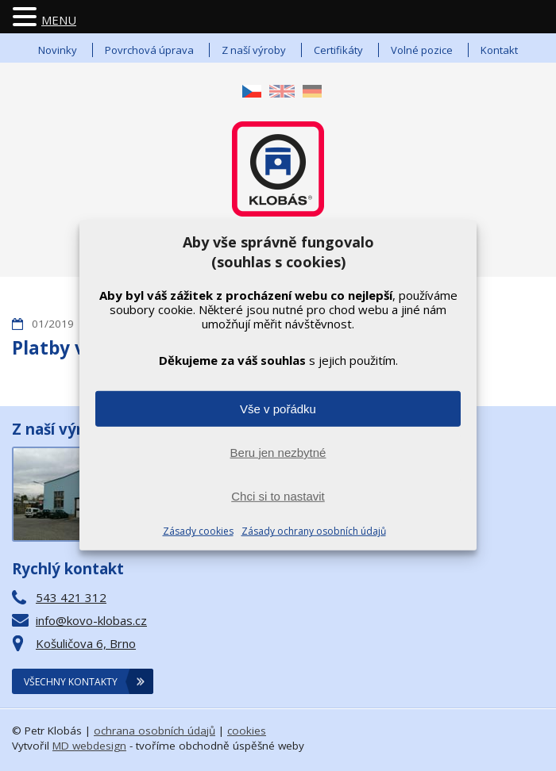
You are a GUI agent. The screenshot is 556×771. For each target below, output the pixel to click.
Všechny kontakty (71, 682)
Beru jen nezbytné (278, 452)
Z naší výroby (254, 50)
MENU (58, 20)
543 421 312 (71, 597)
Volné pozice (422, 50)
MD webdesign (89, 745)
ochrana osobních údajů (154, 730)
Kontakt (499, 50)
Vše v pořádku (278, 409)
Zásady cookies (198, 531)
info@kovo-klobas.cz (91, 620)
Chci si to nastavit (278, 496)
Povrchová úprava (149, 50)
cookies (246, 730)
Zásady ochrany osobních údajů (313, 531)
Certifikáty (338, 50)
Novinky (57, 50)
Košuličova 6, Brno (86, 643)
